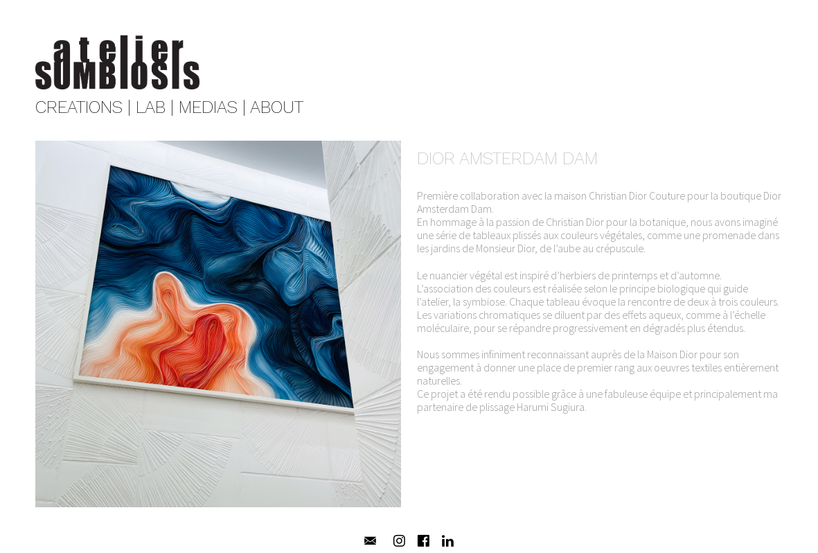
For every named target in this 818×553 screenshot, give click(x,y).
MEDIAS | (212, 107)
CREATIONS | (83, 107)
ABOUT (276, 107)
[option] (218, 330)
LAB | (155, 107)
